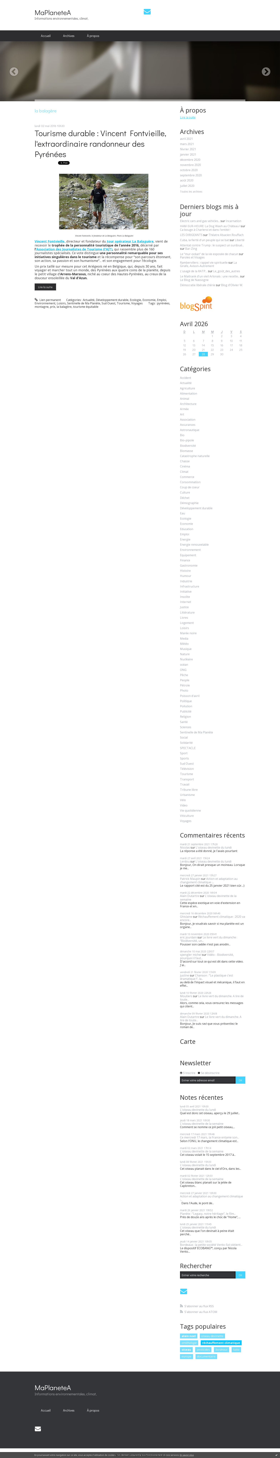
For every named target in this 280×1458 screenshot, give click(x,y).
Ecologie (135, 300)
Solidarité (186, 742)
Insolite (185, 597)
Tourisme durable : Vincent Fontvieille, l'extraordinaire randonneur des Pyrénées (100, 143)
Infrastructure (189, 586)
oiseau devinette (212, 1336)
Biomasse (186, 451)
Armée (184, 409)
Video (184, 805)
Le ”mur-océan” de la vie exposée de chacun (209, 254)
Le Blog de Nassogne (194, 280)
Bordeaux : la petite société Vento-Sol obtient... (211, 1245)
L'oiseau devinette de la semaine (208, 897)
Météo (184, 643)
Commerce (187, 477)
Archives (68, 36)
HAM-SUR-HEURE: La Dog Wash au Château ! (210, 226)
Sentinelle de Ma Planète (83, 303)
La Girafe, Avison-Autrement (208, 264)
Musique (186, 649)
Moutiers (186, 996)
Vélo (183, 800)
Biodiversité (188, 445)
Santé (184, 722)
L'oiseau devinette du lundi (214, 847)
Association (187, 419)
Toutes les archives (191, 191)
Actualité (88, 300)
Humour (185, 576)
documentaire (206, 1356)
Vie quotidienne (190, 810)
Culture (185, 492)
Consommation (190, 482)
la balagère (64, 307)
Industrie (186, 581)
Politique (186, 701)
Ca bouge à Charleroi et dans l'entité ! (205, 230)
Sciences (185, 727)
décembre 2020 (190, 159)
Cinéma (185, 466)
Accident (185, 378)
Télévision (187, 769)
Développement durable (112, 300)
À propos (93, 36)
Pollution (186, 706)
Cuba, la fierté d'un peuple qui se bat (204, 240)
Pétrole (185, 685)
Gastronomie (189, 565)
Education (186, 529)
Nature (185, 654)
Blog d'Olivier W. (232, 285)
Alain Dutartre (189, 896)
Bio (182, 435)
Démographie (189, 503)
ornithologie (189, 1343)
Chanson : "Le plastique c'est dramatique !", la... (206, 977)
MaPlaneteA (53, 12)
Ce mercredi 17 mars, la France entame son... (209, 1137)
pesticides (203, 1350)
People (184, 680)
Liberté (239, 240)
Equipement (188, 555)
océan (184, 664)
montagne (42, 307)
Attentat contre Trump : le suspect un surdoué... (212, 245)
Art (182, 414)
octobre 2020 (189, 170)
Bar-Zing (191, 249)
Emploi (161, 300)
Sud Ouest (108, 303)
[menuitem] (46, 35)
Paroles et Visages (192, 257)
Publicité (185, 711)
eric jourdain (188, 937)
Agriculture (187, 388)
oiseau (186, 1350)
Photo (184, 690)
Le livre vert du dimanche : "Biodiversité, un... (208, 939)
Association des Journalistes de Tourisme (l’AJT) (74, 249)
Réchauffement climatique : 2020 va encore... (212, 918)
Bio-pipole (187, 440)
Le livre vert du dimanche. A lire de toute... (212, 997)
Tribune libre (189, 789)
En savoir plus (187, 1455)
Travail (184, 784)
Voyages (137, 303)
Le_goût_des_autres (226, 271)
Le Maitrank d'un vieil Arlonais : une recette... (209, 276)
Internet (185, 602)
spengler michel (190, 955)
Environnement (45, 303)
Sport (184, 753)
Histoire (185, 570)
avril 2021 (186, 139)
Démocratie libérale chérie (197, 285)
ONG (183, 670)
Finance (185, 560)
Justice (184, 607)
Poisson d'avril (189, 696)
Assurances (187, 425)
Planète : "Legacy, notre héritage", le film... (208, 1214)
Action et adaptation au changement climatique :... (209, 880)
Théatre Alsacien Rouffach (226, 235)
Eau (182, 513)
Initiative (186, 591)
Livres (184, 617)
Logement (187, 623)
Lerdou (185, 861)
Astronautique (189, 430)
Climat (184, 471)
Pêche (184, 675)
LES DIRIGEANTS (191, 235)
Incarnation (233, 221)
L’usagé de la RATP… (193, 271)
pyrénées (163, 303)
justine (184, 975)
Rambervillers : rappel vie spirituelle (204, 263)
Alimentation (188, 393)
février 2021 (188, 149)
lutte (236, 1350)
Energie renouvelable (194, 544)
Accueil (46, 36)
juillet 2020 (187, 186)
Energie (185, 539)
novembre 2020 (190, 165)
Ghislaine (186, 917)
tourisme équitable (85, 307)
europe (186, 1356)
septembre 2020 (191, 175)
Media (184, 638)
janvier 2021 (188, 154)
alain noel (189, 1336)
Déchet (184, 498)
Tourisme (123, 303)
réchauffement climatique (221, 1343)
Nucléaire (186, 659)
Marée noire (188, 633)
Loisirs (61, 303)
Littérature (187, 612)
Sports (184, 758)
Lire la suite (45, 287)
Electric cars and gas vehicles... (200, 221)
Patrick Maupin (190, 879)
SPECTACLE (188, 748)
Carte (188, 1041)
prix (52, 307)
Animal (184, 398)
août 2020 (186, 180)
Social (184, 737)
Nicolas (185, 847)
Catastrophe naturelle (195, 456)
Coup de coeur (189, 487)
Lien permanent (48, 300)
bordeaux (222, 1350)
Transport (187, 779)
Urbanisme (187, 795)
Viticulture (187, 816)
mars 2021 (187, 144)
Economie (149, 300)
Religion (185, 716)
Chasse (185, 461)
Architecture (188, 404)
